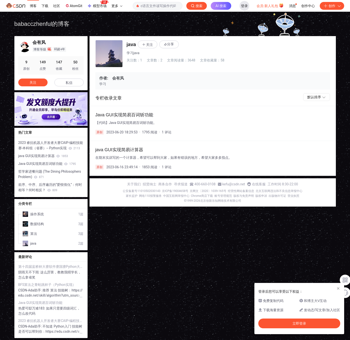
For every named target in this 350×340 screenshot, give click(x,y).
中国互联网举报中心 (176, 196)
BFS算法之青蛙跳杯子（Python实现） (47, 285)
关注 (33, 82)
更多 (116, 6)
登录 (244, 6)
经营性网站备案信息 (241, 191)
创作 (332, 6)
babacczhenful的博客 (42, 23)
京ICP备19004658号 (175, 191)
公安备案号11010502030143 (141, 191)
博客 (33, 6)
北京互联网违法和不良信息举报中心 (279, 191)
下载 (44, 6)
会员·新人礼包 (270, 5)
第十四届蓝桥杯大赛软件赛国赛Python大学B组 (51, 267)
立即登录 (299, 323)
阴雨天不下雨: (29, 272)
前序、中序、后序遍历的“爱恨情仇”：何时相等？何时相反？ (50, 187)
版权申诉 (261, 196)
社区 (56, 6)
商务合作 (165, 184)
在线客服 (259, 184)
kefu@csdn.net (233, 184)
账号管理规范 (223, 196)
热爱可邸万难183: (32, 308)
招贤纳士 (149, 184)
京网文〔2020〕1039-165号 (208, 191)
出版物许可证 (277, 196)
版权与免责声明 (243, 196)
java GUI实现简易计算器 (43, 156)
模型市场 (98, 4)
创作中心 (308, 6)
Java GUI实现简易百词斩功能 (47, 164)
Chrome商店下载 (202, 196)
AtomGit (73, 5)
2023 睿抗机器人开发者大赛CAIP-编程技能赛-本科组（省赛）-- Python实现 (50, 145)
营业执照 (293, 196)
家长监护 (132, 196)
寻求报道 (181, 184)
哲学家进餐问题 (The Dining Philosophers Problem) (49, 174)
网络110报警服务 (150, 196)
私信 (69, 83)
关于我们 (134, 184)
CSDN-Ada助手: (30, 290)
